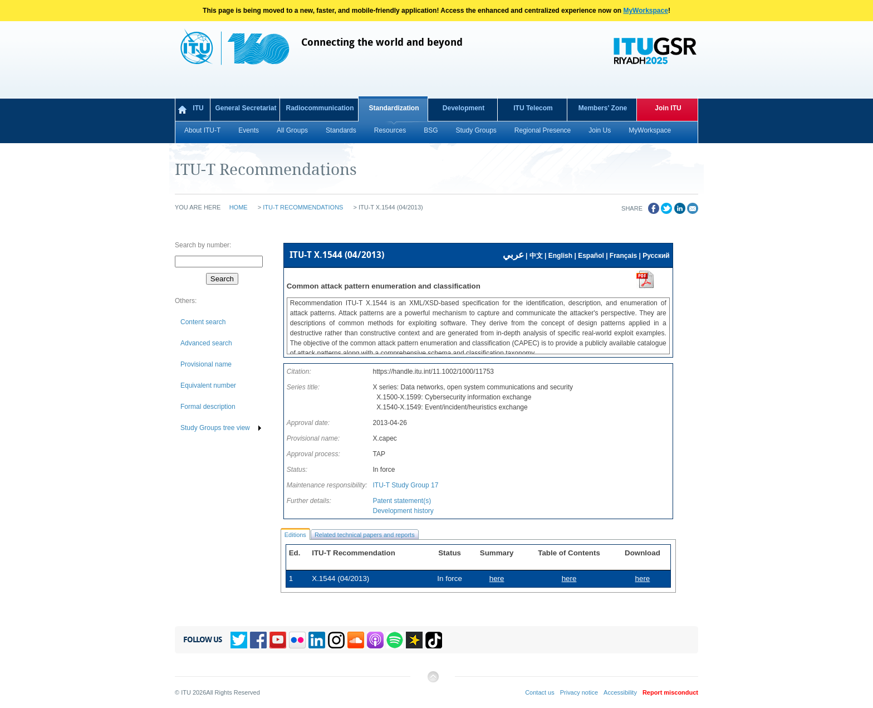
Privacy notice (579, 692)
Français (623, 256)
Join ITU (668, 108)
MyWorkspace (645, 10)
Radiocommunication (320, 108)
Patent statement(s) (401, 501)
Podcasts (375, 640)
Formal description (208, 407)
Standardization (394, 108)
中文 (536, 256)
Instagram (336, 640)
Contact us (540, 692)
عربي (513, 255)
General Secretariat (245, 108)
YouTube (277, 640)
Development (463, 108)
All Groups (292, 130)
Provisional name (206, 364)
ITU (198, 108)
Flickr (297, 640)
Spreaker (414, 640)
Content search (202, 322)
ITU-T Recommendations (303, 207)
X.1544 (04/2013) (340, 578)
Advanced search (206, 343)
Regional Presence (542, 130)
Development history (402, 511)
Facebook (258, 640)
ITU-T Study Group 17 (405, 485)
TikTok (433, 640)
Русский (656, 256)
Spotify (394, 640)
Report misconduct (670, 692)
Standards (341, 130)
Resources (390, 130)
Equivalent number (208, 385)
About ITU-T (202, 130)
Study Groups (475, 130)
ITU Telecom (532, 108)
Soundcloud (355, 640)
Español (591, 256)
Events (248, 130)
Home (238, 207)
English (560, 256)
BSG (431, 130)
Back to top (432, 681)
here (642, 578)
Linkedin (316, 640)
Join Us (599, 130)
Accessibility (620, 692)
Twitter (238, 640)
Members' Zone (602, 108)
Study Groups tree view (215, 428)
